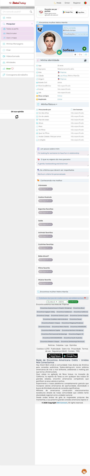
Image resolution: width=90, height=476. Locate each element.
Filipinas (63, 72)
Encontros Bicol (78, 380)
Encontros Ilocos (44, 399)
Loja (66, 417)
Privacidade (76, 421)
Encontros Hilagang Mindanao (72, 395)
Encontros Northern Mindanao (72, 402)
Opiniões (73, 417)
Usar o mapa (10, 38)
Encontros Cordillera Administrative (55, 391)
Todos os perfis (10, 29)
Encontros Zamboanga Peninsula (72, 413)
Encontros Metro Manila (60, 399)
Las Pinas (63, 76)
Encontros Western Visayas (49, 413)
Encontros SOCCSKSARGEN (52, 410)
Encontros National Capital (51, 402)
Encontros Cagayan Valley (46, 384)
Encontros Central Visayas (79, 387)
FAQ (77, 423)
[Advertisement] (62, 12)
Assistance (84, 471)
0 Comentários (82, 34)
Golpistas (59, 417)
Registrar (77, 3)
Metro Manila (73, 75)
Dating (17, 3)
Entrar (67, 3)
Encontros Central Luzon (59, 387)
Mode (57, 3)
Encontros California (81, 384)
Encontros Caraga (43, 387)
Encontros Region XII (76, 406)
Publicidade (56, 421)
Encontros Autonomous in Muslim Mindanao (56, 380)
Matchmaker (10, 33)
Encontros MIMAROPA (78, 399)
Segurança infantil (59, 423)
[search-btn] (31, 12)
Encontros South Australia (73, 410)
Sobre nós (66, 421)
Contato (71, 423)
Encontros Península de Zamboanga (54, 406)
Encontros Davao (76, 391)
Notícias (51, 417)
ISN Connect (62, 475)
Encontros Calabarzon (64, 384)
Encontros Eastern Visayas (51, 395)
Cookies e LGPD (43, 421)
